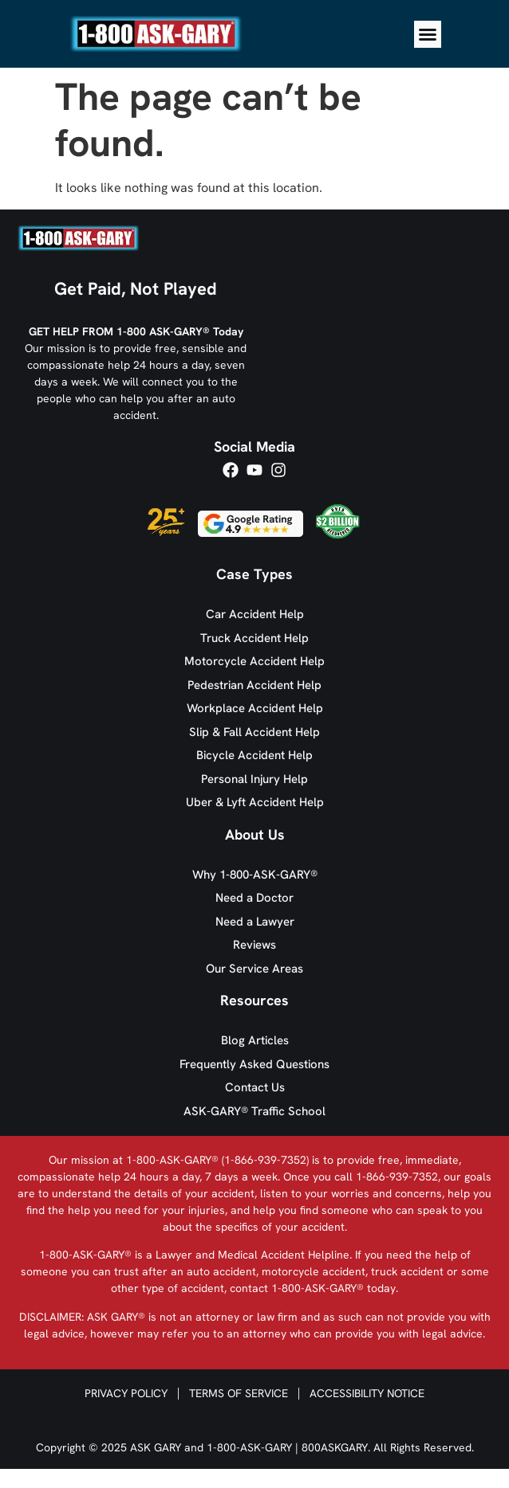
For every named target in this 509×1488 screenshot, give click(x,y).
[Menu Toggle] (427, 34)
